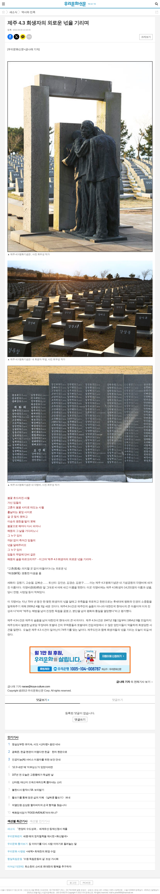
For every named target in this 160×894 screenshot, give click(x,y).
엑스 (16, 37)
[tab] (17, 822)
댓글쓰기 (117, 699)
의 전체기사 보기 (133, 681)
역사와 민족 (28, 12)
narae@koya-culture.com (36, 686)
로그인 (73, 882)
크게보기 (146, 37)
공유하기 (157, 12)
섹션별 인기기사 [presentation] (40, 821)
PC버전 (86, 882)
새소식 (13, 12)
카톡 (23, 37)
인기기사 (12, 737)
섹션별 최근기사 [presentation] (17, 821)
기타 (29, 37)
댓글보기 (42, 699)
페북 (10, 37)
